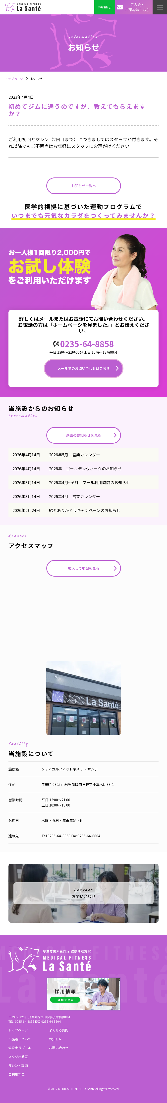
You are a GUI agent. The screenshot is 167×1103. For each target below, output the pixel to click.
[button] (160, 7)
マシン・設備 (18, 1065)
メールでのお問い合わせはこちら (83, 368)
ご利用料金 (16, 1074)
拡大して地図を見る (83, 568)
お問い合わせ (58, 1047)
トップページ (14, 79)
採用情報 (104, 7)
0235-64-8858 (87, 343)
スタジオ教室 (18, 1056)
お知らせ (55, 1039)
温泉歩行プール (19, 1047)
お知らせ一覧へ (83, 185)
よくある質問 (58, 1030)
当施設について (19, 1039)
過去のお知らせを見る (83, 435)
